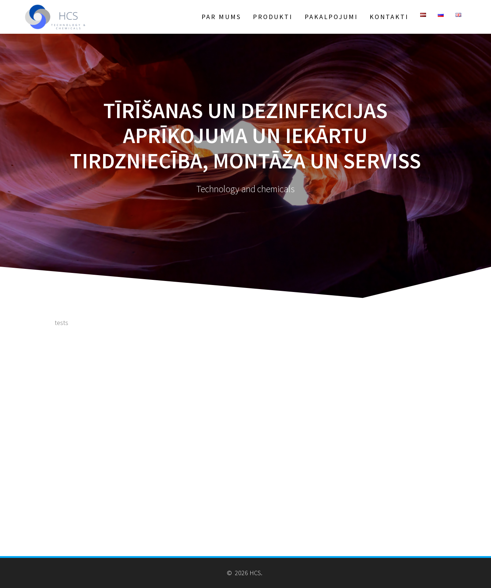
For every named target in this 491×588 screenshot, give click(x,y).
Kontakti (389, 16)
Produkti (272, 16)
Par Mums (221, 16)
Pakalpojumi (331, 16)
